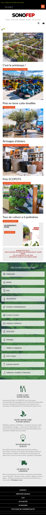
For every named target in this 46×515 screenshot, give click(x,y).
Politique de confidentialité (23, 509)
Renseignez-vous (17, 480)
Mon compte (8, 7)
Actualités (23, 501)
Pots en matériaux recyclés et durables (17, 183)
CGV (23, 498)
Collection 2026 (9, 107)
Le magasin (23, 505)
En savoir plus (9, 232)
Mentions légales (23, 494)
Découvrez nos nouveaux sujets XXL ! (16, 145)
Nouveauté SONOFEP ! (10, 221)
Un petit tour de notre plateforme (15, 69)
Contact (23, 490)
